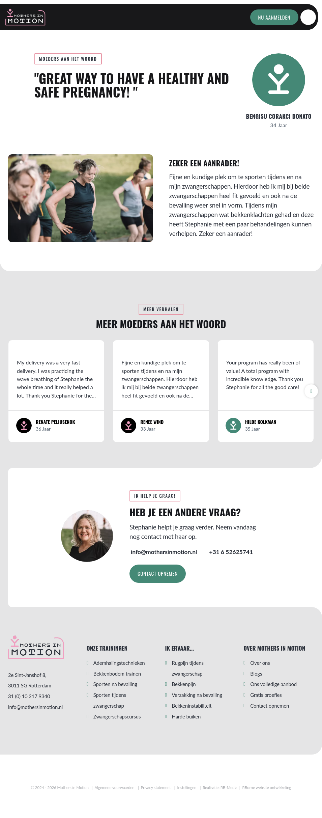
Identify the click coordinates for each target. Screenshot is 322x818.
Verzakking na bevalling (197, 695)
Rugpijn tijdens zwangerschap (188, 668)
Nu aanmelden (274, 17)
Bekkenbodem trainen (117, 674)
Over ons (260, 663)
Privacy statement (156, 787)
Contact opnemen (158, 573)
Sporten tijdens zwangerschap (109, 700)
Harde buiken (186, 716)
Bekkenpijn (184, 684)
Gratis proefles (266, 695)
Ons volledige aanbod (273, 684)
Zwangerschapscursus (117, 716)
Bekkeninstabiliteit (192, 706)
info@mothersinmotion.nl (35, 707)
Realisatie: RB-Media (220, 787)
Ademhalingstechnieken (119, 663)
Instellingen (187, 787)
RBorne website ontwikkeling (266, 787)
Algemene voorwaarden (114, 787)
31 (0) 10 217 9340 (29, 696)
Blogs (256, 674)
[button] (311, 391)
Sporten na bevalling (115, 684)
